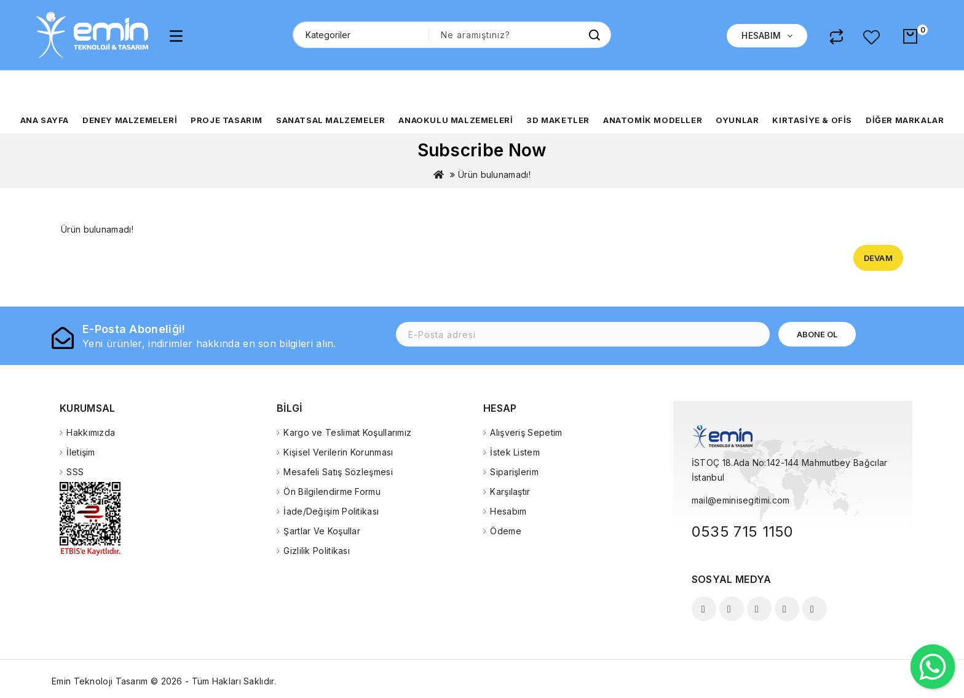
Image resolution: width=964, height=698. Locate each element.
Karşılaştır (510, 491)
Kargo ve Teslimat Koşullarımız (347, 432)
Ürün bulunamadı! (494, 174)
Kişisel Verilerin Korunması (338, 452)
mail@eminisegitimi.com (741, 500)
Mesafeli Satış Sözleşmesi (338, 472)
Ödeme (505, 531)
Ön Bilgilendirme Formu (332, 491)
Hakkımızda (90, 432)
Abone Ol (817, 334)
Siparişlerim (514, 472)
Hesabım (508, 511)
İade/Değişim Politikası (331, 511)
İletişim (80, 452)
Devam (878, 258)
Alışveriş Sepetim (526, 432)
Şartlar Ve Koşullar (321, 531)
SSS (75, 472)
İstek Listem (515, 452)
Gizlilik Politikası (316, 550)
